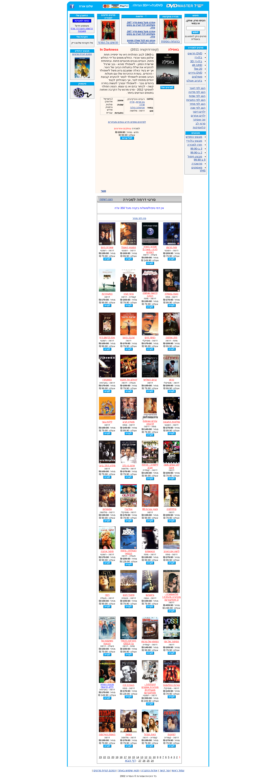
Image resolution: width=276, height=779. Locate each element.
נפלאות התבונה (171, 421)
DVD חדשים (195, 53)
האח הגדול (150, 734)
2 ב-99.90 (196, 152)
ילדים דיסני (199, 111)
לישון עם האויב (171, 551)
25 (148, 760)
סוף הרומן (171, 247)
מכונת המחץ (107, 685)
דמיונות (171, 734)
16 (129, 757)
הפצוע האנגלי (128, 247)
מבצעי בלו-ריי (194, 140)
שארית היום (107, 247)
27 (139, 760)
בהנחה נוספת (170, 39)
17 (125, 757)
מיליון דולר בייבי (107, 465)
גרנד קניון (129, 293)
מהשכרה (197, 163)
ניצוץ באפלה (171, 293)
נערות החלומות (171, 685)
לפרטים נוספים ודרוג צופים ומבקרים (127, 121)
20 (112, 757)
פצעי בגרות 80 (150, 509)
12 (145, 757)
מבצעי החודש (194, 136)
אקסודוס (107, 509)
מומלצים (197, 76)
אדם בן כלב (128, 465)
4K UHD (197, 65)
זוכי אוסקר (199, 119)
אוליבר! (128, 509)
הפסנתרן (107, 379)
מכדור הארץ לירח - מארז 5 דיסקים (150, 249)
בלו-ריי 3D (196, 61)
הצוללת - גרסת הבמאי (129, 552)
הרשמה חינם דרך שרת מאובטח (82, 29)
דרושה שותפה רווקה (150, 294)
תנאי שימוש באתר (128, 770)
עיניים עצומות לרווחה (150, 422)
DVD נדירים (195, 72)
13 (141, 757)
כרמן (171, 379)
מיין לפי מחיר (139, 218)
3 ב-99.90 (196, 148)
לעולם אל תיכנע (128, 379)
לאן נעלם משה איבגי (171, 466)
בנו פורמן (140, 102)
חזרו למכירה (194, 144)
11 (150, 757)
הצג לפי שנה (197, 107)
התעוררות (107, 293)
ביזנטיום (150, 594)
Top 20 (198, 68)
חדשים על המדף (108, 32)
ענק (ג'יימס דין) (107, 337)
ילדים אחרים (198, 115)
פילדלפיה (171, 509)
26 (144, 760)
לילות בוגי (107, 421)
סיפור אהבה (107, 551)
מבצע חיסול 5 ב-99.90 (196, 158)
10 (154, 757)
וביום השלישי (150, 379)
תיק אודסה (171, 337)
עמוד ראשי (178, 770)
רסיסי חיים (150, 337)
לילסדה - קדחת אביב (150, 466)
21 (108, 757)
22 (104, 757)
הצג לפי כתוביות (195, 99)
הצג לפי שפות (197, 95)
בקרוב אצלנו (194, 80)
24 (152, 760)
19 (117, 757)
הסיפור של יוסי (171, 641)
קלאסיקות (199, 127)
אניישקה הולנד (137, 107)
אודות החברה (149, 770)
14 (137, 757)
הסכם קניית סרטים (82, 54)
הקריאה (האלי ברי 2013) (128, 642)
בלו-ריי (198, 57)
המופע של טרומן (150, 641)
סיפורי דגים (128, 594)
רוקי (107, 594)
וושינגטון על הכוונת (107, 642)
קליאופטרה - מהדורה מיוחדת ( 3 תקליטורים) (171, 597)
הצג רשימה (106, 199)
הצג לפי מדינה (196, 92)
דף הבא (130, 760)
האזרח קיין (128, 685)
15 (133, 757)
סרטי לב (200, 123)
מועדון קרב (129, 421)
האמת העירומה (107, 734)
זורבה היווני (129, 337)
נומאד (128, 734)
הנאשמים (150, 551)
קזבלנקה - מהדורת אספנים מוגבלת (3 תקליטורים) (150, 688)
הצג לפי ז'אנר (198, 88)
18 (121, 757)
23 (100, 757)
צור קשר (164, 770)
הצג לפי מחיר (197, 103)
